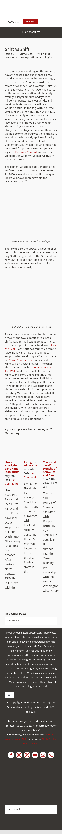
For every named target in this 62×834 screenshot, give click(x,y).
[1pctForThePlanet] (28, 776)
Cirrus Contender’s (20, 360)
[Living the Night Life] (35, 451)
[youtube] (35, 755)
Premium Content (26, 152)
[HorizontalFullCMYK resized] (29, 6)
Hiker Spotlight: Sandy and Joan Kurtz (12, 467)
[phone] (51, 755)
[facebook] (11, 755)
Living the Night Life (30, 464)
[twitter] (27, 755)
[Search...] (31, 809)
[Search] (9, 809)
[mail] (43, 755)
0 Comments (11, 482)
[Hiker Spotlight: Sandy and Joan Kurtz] (16, 451)
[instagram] (19, 755)
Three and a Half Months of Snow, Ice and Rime (50, 469)
